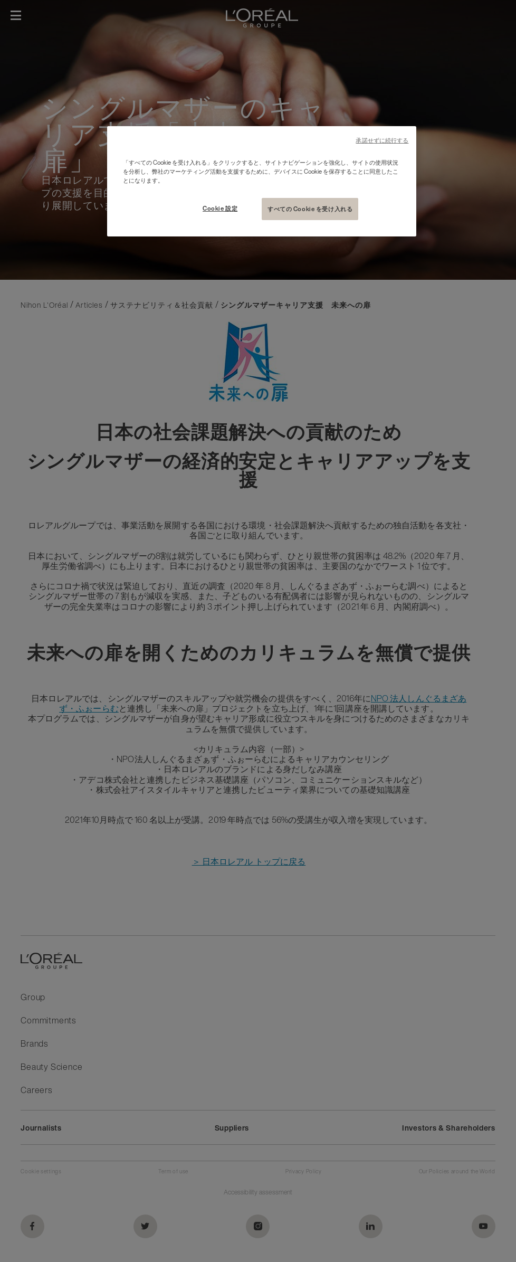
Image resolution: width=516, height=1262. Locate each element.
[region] (262, 181)
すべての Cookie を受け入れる (309, 208)
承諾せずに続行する (382, 141)
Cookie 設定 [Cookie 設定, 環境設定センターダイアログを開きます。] (220, 208)
